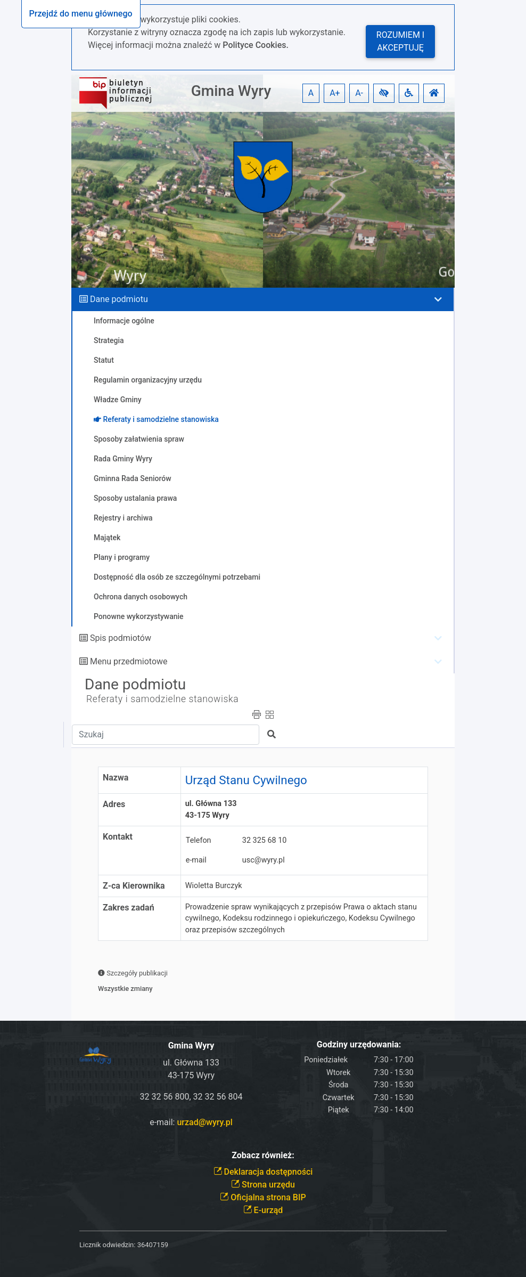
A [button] (311, 93)
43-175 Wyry (191, 1075)
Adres (114, 804)
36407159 (152, 1245)
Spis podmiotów (120, 638)
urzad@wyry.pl (204, 1122)
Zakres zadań (128, 907)
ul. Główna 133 (191, 1063)
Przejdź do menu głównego (81, 14)
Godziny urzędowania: (359, 1044)
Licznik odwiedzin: (107, 1245)
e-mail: (191, 1122)
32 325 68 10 (264, 840)
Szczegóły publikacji (133, 973)
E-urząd (263, 1210)
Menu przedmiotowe (129, 661)
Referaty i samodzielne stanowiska (162, 699)
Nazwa (115, 777)
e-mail (196, 860)
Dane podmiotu (119, 299)
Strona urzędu (263, 1185)
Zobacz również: (263, 1155)
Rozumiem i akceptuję (400, 41)
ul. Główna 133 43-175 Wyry (213, 809)
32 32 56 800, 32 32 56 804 (191, 1097)
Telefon (198, 840)
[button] (383, 93)
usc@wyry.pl (263, 860)
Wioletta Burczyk (213, 885)
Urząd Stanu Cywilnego (246, 780)
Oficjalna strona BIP (263, 1197)
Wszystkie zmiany (125, 989)
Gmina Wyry (231, 91)
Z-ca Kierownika (134, 886)
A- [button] (359, 93)
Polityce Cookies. (256, 45)
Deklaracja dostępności (263, 1172)
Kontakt (118, 837)
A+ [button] (335, 93)
